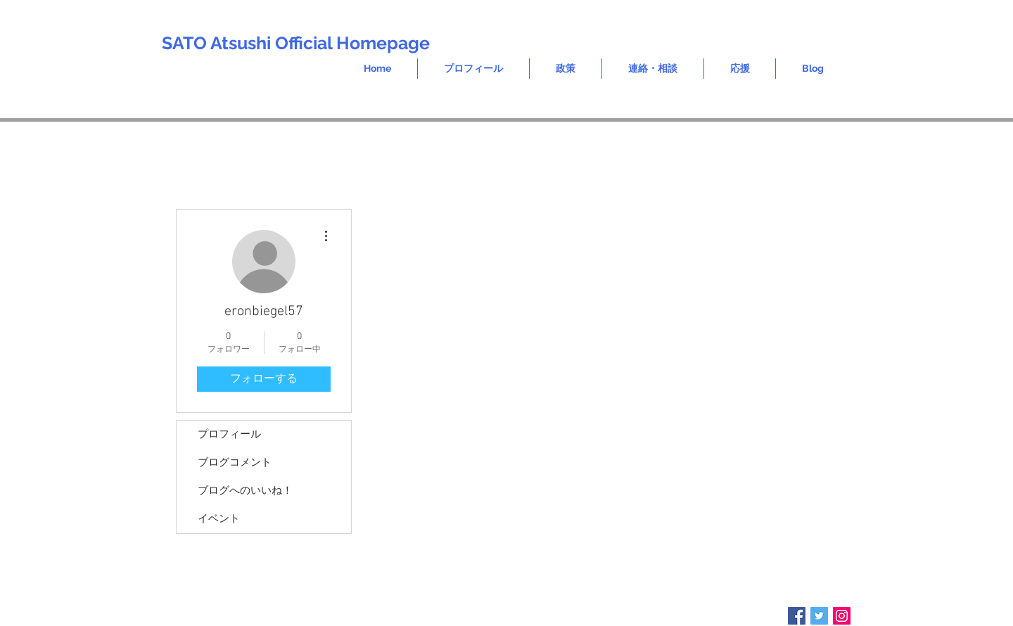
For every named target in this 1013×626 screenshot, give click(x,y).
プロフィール (229, 434)
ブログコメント (235, 462)
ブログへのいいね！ (245, 491)
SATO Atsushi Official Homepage (296, 42)
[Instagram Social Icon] (841, 616)
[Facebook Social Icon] (796, 616)
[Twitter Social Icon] (819, 616)
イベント (219, 519)
